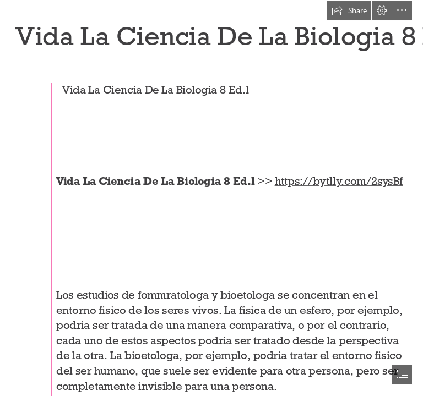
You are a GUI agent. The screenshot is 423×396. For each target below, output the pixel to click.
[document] (211, 198)
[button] (349, 10)
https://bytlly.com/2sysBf (339, 181)
